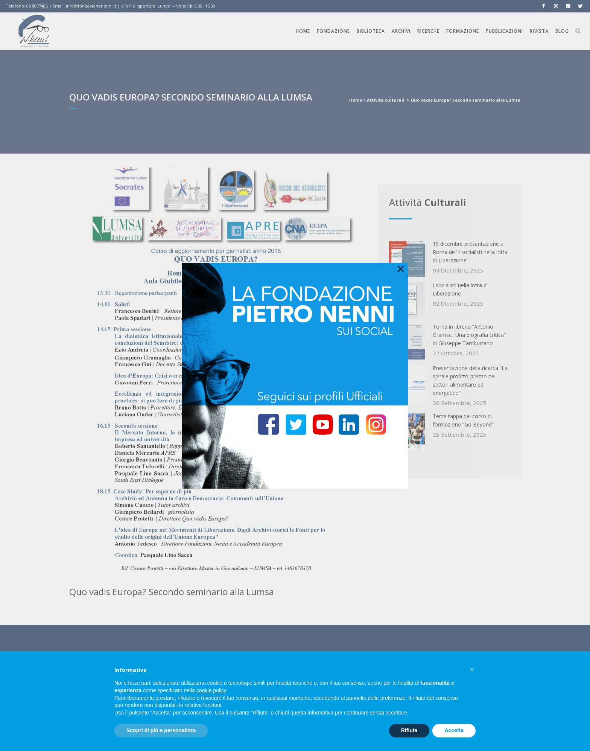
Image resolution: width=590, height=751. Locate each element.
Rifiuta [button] (409, 730)
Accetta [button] (454, 730)
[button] (472, 669)
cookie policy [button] (211, 690)
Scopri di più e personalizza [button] (161, 730)
